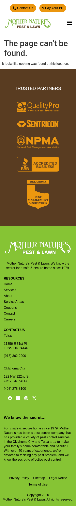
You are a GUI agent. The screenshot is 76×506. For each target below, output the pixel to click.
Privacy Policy (19, 478)
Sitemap (39, 478)
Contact (9, 313)
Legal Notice (58, 478)
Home (8, 284)
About (8, 296)
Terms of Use (37, 484)
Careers (9, 319)
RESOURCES (14, 278)
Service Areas (14, 301)
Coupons (10, 307)
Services (10, 290)
